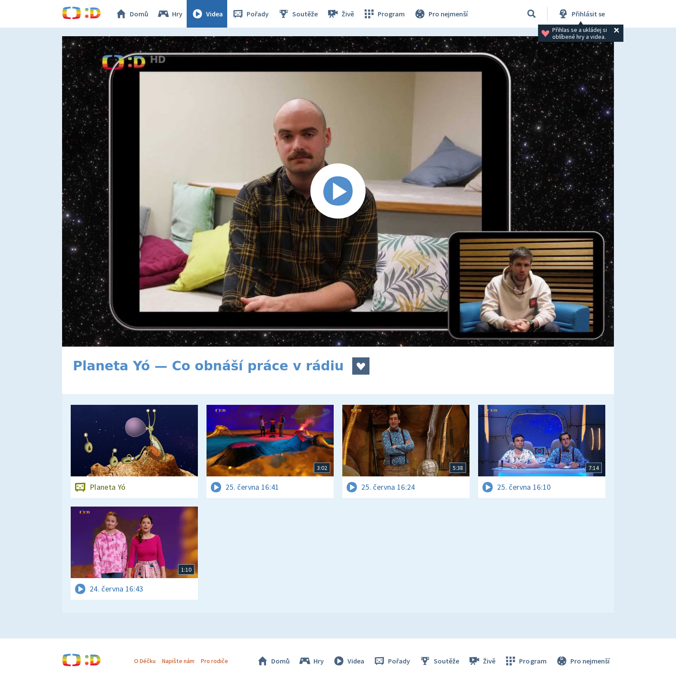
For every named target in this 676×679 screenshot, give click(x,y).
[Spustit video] (338, 191)
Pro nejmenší (440, 13)
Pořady (250, 13)
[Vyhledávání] (531, 14)
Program (384, 13)
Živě (340, 13)
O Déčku (145, 661)
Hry (169, 13)
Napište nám (178, 661)
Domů (131, 13)
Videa (207, 13)
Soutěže (297, 13)
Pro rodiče (214, 661)
